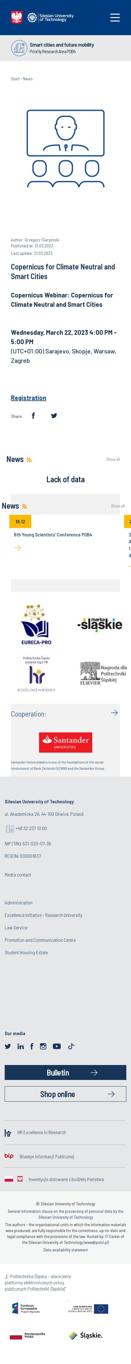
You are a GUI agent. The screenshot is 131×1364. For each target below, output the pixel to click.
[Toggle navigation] (115, 17)
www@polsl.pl (96, 1242)
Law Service (16, 927)
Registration (28, 397)
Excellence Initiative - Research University (43, 915)
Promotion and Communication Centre (40, 940)
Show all (113, 459)
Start (15, 78)
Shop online (57, 1094)
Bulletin (58, 1072)
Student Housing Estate (26, 952)
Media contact (18, 874)
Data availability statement (65, 1249)
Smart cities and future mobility (62, 44)
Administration (19, 902)
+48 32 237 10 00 (31, 828)
